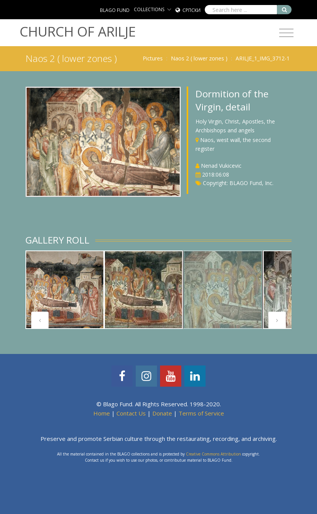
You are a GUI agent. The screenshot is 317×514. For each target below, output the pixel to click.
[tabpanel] (64, 289)
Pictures (153, 58)
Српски (191, 10)
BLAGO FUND (115, 10)
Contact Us (131, 413)
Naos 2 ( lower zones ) (199, 58)
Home (101, 413)
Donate (162, 413)
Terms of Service (201, 413)
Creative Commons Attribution (213, 454)
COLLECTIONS (149, 9)
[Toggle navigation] (286, 33)
